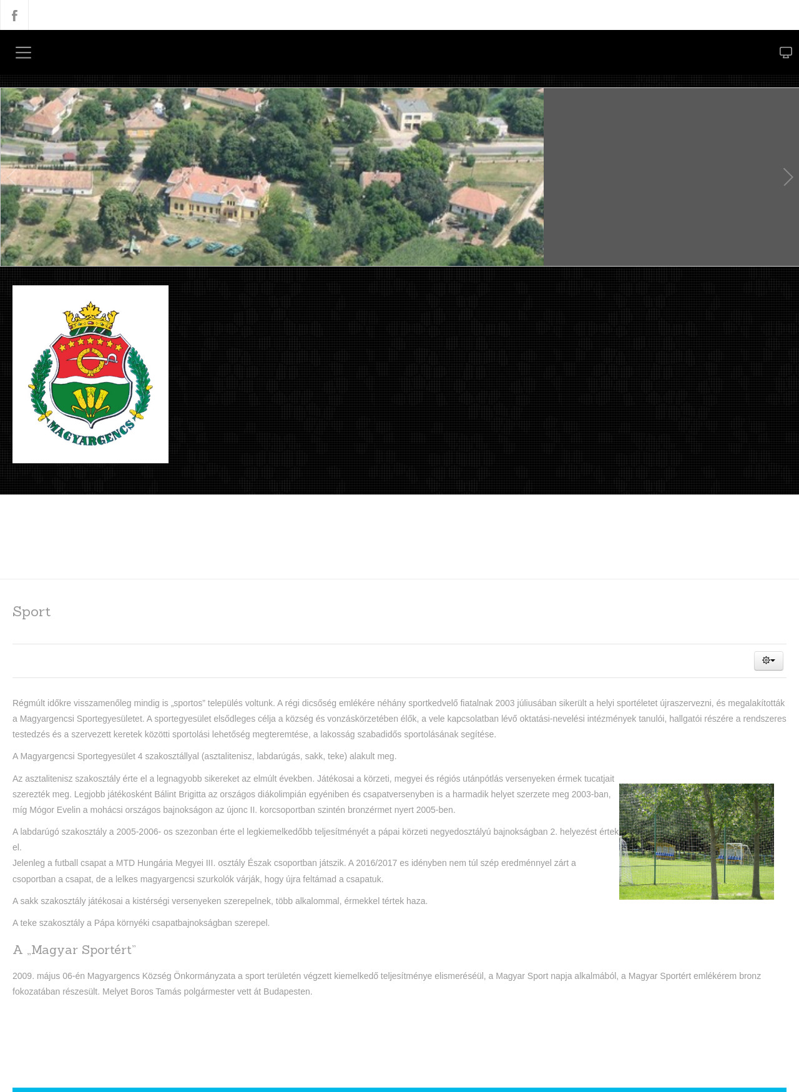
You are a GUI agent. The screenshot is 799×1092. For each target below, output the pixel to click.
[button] (768, 660)
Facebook (14, 15)
